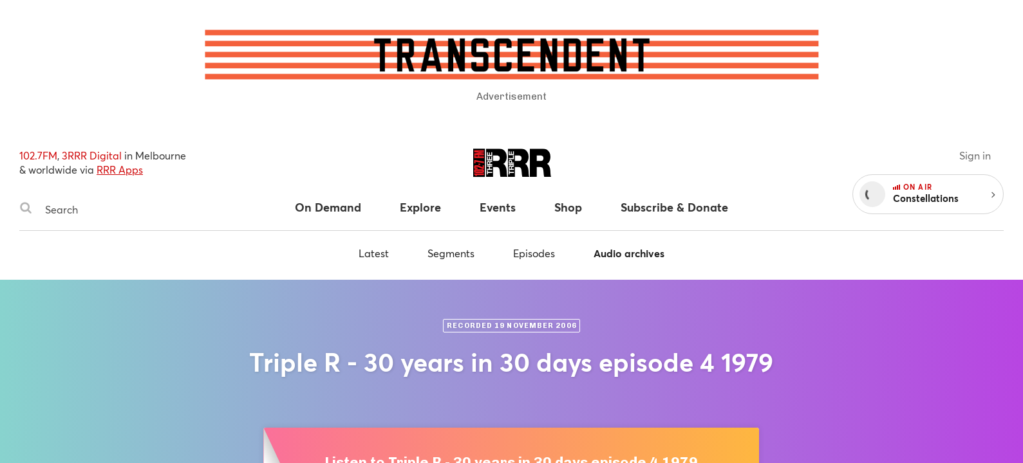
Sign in (975, 155)
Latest (374, 253)
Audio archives (629, 253)
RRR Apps (120, 169)
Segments (450, 253)
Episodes (534, 253)
